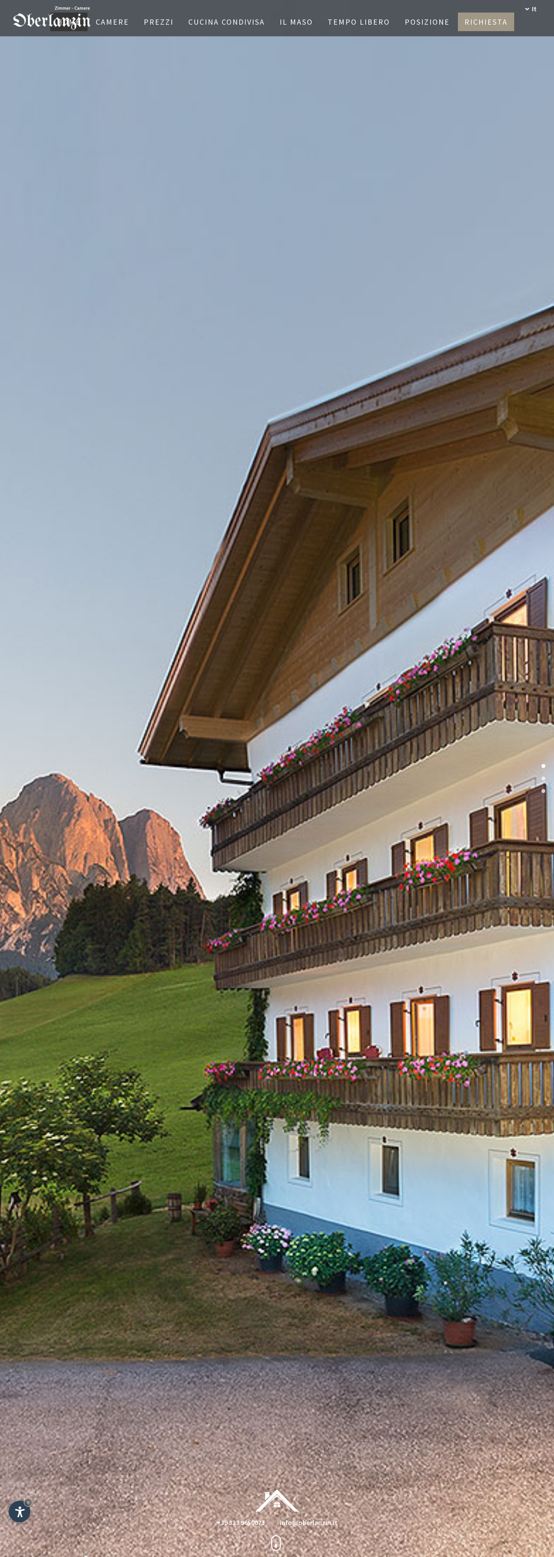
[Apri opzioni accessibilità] (19, 1511)
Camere (112, 22)
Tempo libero (359, 22)
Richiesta (486, 22)
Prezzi (159, 22)
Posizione (427, 22)
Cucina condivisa (226, 22)
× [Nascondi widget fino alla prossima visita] (28, 1502)
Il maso (296, 22)
